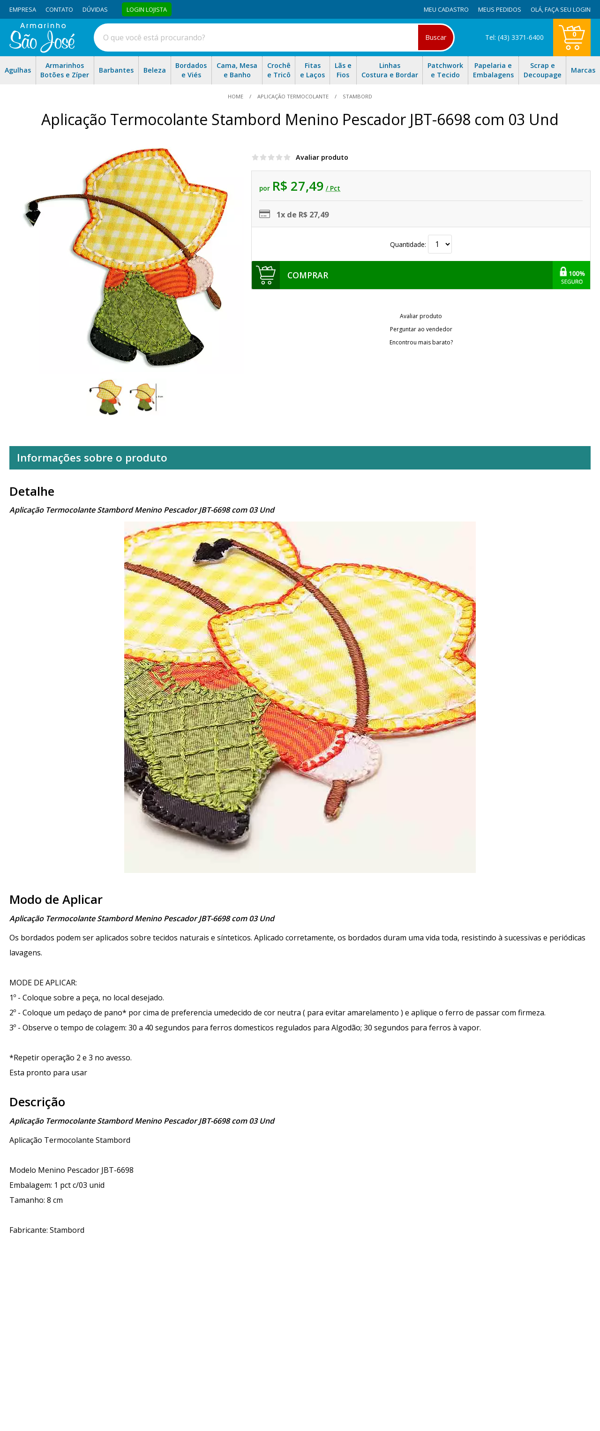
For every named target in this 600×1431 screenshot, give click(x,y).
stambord (356, 96)
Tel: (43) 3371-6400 (514, 37)
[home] (42, 50)
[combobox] (274, 37)
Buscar (435, 37)
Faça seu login (568, 9)
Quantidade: (421, 244)
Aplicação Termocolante (293, 96)
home (236, 96)
